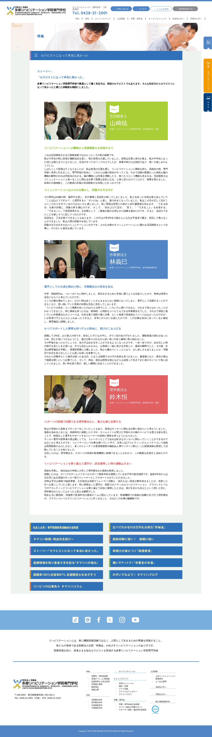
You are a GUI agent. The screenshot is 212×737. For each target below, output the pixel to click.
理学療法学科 (95, 702)
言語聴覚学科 (95, 705)
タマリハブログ (123, 694)
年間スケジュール (124, 683)
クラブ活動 (121, 689)
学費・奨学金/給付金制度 (127, 704)
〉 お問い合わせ (121, 9)
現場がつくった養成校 (99, 679)
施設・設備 (121, 686)
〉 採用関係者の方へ (185, 9)
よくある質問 (159, 681)
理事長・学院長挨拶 (98, 676)
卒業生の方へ (159, 694)
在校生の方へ (178, 19)
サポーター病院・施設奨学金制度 (130, 710)
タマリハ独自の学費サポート (129, 707)
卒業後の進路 (95, 684)
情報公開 (93, 690)
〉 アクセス (141, 9)
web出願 (208, 102)
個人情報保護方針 (161, 702)
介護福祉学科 (95, 708)
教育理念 (93, 687)
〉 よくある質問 (161, 9)
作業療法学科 (95, 700)
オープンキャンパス (157, 19)
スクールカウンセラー (126, 691)
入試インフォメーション (164, 676)
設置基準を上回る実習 (99, 681)
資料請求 (208, 42)
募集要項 (157, 679)
